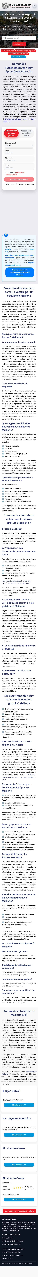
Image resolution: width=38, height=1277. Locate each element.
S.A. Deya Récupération (17, 1118)
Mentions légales (7, 1238)
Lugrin (25, 119)
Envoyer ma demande (19, 179)
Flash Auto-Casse (14, 1148)
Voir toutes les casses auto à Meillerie (19, 1211)
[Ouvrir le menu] (35, 6)
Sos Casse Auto (8, 51)
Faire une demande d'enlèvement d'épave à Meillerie (20, 272)
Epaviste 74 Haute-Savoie (19, 54)
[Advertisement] (18, 211)
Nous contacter (7, 1259)
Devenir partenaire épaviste (11, 1252)
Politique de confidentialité (11, 1244)
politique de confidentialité (15, 173)
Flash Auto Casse (13, 1178)
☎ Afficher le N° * (19, 1105)
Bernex (11, 777)
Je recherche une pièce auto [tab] (26, 133)
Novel (4, 780)
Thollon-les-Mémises (13, 119)
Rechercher (19, 44)
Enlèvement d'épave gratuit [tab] (11, 133)
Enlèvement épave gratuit (26, 51)
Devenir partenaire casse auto (12, 1255)
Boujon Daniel (11, 1091)
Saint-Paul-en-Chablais (24, 777)
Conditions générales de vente (12, 1241)
